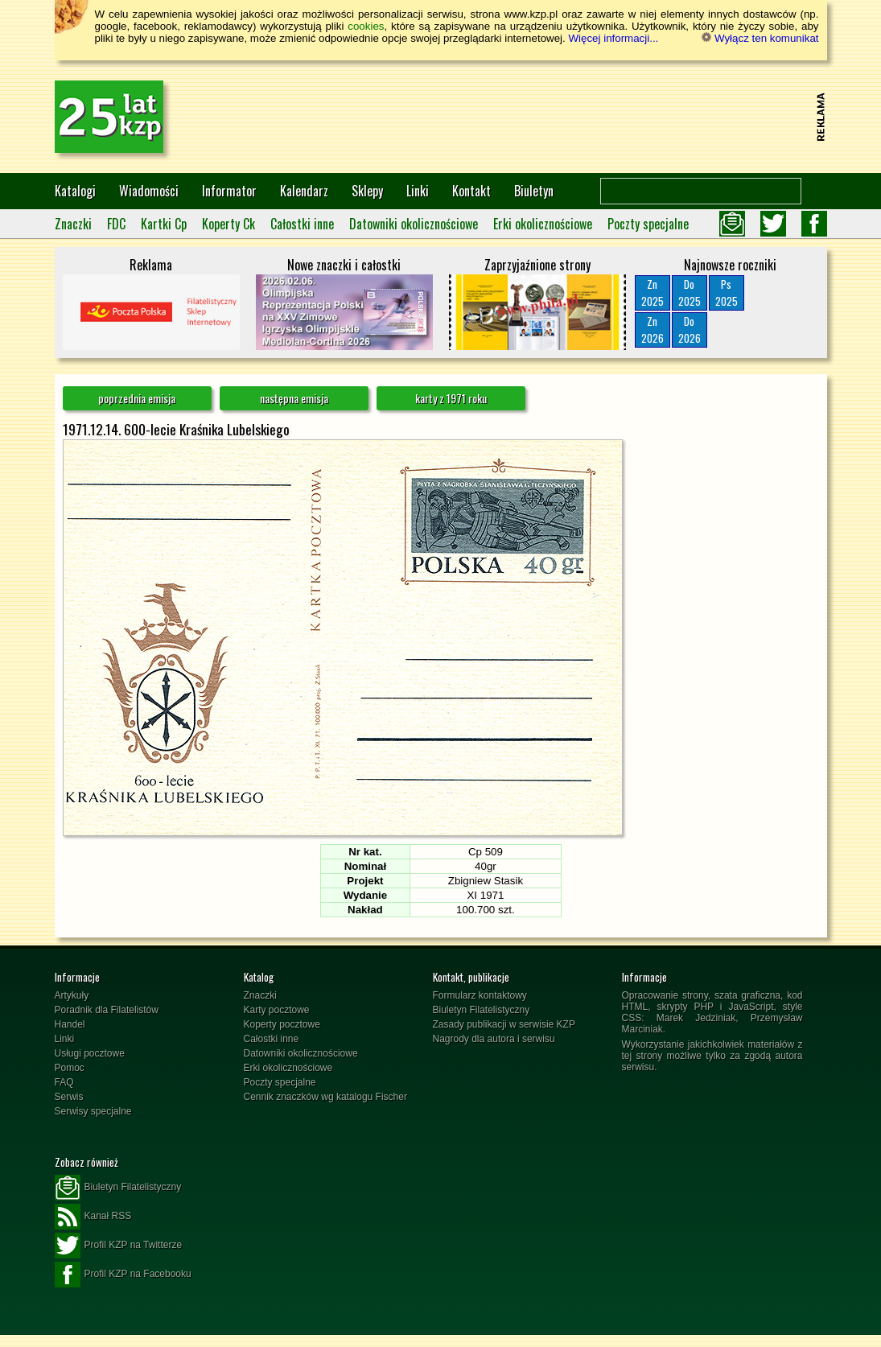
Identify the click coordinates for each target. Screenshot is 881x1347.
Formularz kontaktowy (480, 995)
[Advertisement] (518, 116)
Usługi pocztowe (90, 1053)
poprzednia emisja (136, 397)
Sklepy (367, 190)
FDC (116, 223)
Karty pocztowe (277, 1009)
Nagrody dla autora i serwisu (494, 1038)
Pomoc (69, 1067)
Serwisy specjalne (93, 1111)
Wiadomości (149, 190)
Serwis (69, 1096)
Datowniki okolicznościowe (413, 223)
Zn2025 (652, 292)
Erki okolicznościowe (542, 223)
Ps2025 (726, 292)
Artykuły (72, 995)
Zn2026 (652, 329)
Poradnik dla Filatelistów (106, 1009)
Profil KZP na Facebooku (123, 1274)
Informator (229, 190)
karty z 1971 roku (451, 397)
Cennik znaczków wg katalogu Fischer (325, 1096)
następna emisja (294, 397)
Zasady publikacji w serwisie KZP (504, 1024)
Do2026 (689, 329)
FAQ (64, 1082)
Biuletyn (534, 190)
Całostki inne (302, 223)
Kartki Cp (164, 223)
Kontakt (471, 190)
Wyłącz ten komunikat (760, 38)
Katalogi (75, 190)
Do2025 (689, 292)
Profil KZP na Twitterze (119, 1245)
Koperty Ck (228, 223)
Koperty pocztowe (282, 1024)
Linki (417, 190)
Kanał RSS (93, 1217)
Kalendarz (304, 190)
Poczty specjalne (648, 223)
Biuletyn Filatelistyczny (481, 1009)
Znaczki (73, 223)
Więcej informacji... (613, 38)
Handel (70, 1024)
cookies (366, 26)
